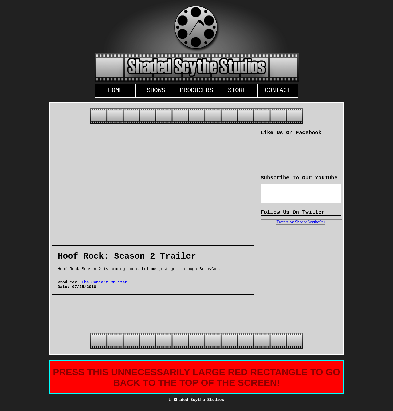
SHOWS (156, 90)
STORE (237, 90)
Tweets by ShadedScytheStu (300, 222)
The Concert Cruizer (104, 282)
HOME (115, 90)
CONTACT (278, 90)
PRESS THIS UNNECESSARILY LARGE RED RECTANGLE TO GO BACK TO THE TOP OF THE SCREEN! (196, 377)
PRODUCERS (196, 90)
